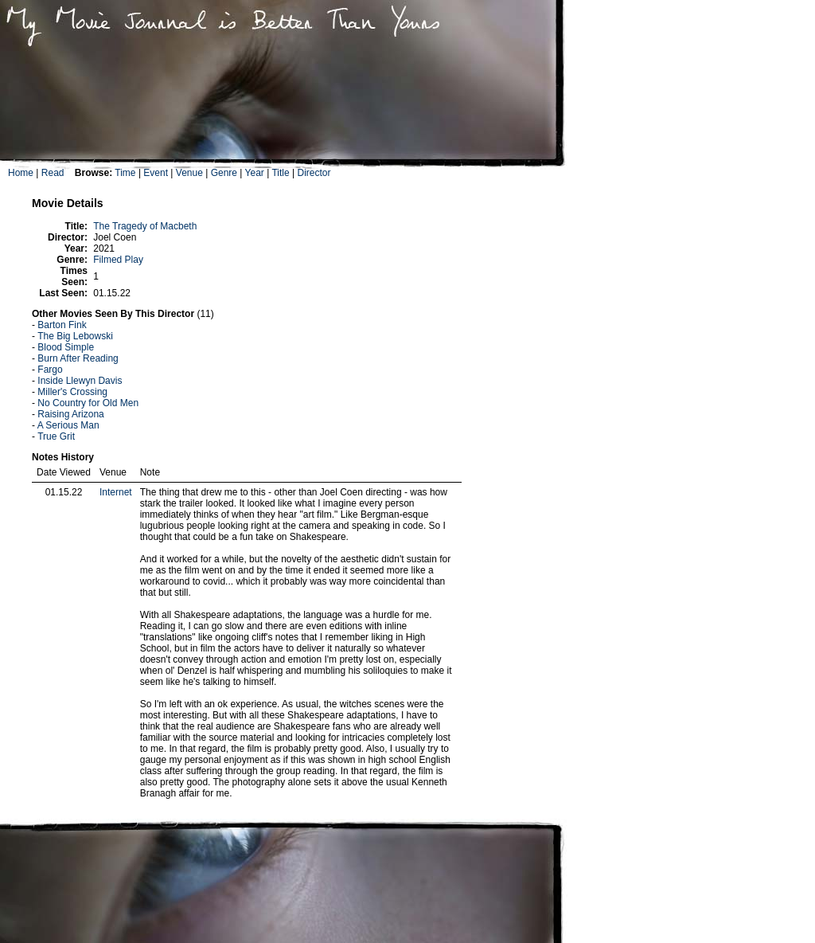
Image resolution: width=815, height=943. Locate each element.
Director (313, 172)
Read (52, 172)
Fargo (49, 369)
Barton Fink (61, 325)
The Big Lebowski (75, 336)
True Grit (56, 436)
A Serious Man (68, 425)
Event (155, 172)
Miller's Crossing (72, 391)
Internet (115, 492)
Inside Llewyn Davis (79, 380)
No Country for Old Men (87, 403)
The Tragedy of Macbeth (145, 226)
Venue (189, 172)
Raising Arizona (70, 414)
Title (280, 172)
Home (20, 172)
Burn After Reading (77, 358)
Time (125, 172)
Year (254, 172)
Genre (224, 172)
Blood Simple (65, 347)
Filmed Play (118, 259)
